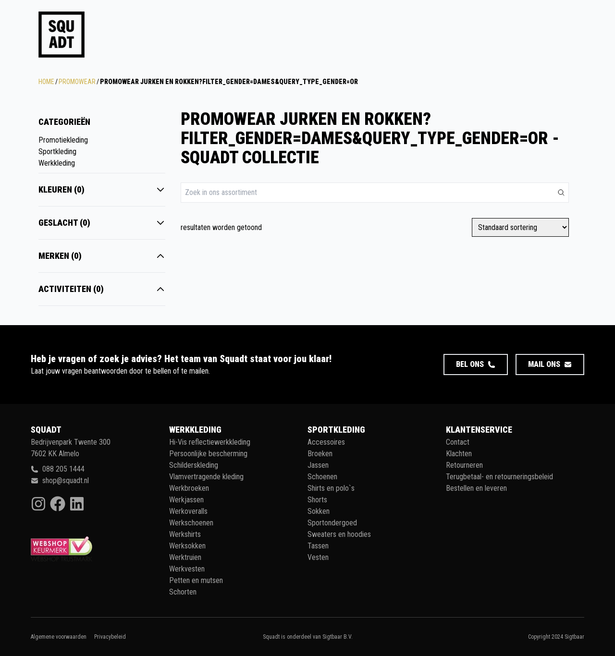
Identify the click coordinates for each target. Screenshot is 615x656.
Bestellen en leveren (476, 488)
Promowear (77, 81)
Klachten (459, 453)
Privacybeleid (110, 636)
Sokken (319, 511)
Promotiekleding (63, 140)
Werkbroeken (189, 488)
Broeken (320, 453)
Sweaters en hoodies (339, 534)
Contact (457, 442)
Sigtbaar (574, 636)
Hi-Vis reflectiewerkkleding (209, 442)
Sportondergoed (332, 522)
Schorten (183, 591)
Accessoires (326, 442)
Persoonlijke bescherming (208, 453)
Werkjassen (186, 499)
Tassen (318, 545)
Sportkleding (57, 151)
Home (46, 81)
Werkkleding (56, 163)
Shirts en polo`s (331, 488)
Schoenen (322, 476)
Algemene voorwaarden (58, 636)
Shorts (317, 499)
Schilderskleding (193, 465)
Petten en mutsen (196, 580)
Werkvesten (187, 568)
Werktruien (185, 557)
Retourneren (464, 465)
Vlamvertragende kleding (206, 476)
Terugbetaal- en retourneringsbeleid (499, 476)
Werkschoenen (191, 522)
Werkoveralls (188, 511)
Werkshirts (185, 534)
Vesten (318, 557)
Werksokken (187, 545)
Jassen (318, 465)
